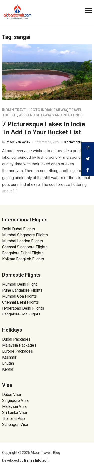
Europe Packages (17, 351)
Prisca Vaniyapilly (18, 142)
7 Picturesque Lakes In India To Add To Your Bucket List (43, 128)
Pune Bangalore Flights (22, 290)
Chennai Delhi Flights (20, 302)
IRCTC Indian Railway (48, 110)
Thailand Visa (13, 418)
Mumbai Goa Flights (19, 296)
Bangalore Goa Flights (21, 314)
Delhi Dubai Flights (18, 229)
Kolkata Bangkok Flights (23, 259)
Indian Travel (15, 110)
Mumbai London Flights (22, 241)
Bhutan (8, 363)
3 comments (73, 142)
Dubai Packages (16, 339)
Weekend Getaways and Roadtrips (51, 115)
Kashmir (9, 357)
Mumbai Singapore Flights (25, 235)
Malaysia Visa (14, 406)
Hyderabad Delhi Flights (23, 308)
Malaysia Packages (19, 345)
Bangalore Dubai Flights (23, 253)
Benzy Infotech (36, 460)
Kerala (7, 369)
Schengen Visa (15, 424)
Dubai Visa (11, 394)
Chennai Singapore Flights (25, 247)
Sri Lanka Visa (15, 412)
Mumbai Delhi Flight (19, 284)
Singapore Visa (15, 400)
